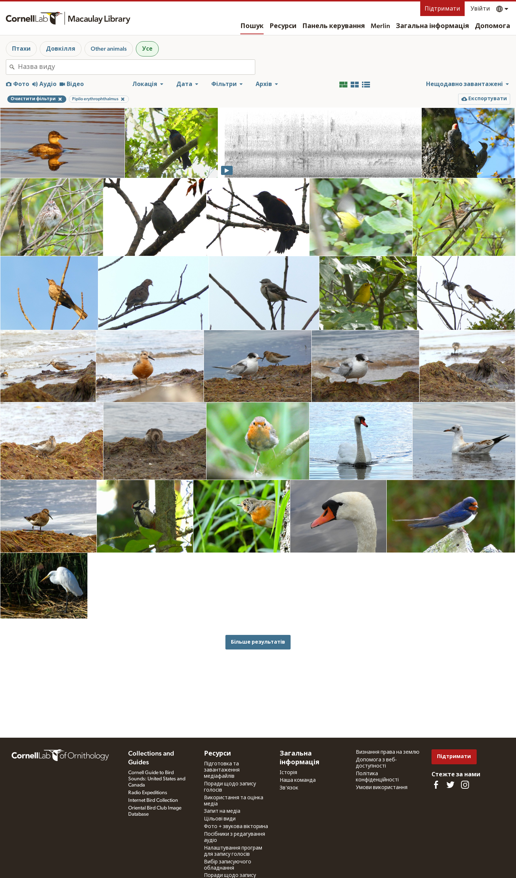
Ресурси (282, 26)
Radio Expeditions (147, 792)
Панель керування (333, 26)
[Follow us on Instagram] (465, 784)
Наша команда (298, 780)
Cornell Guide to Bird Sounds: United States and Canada (156, 779)
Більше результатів (258, 642)
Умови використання (381, 787)
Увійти (480, 9)
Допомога (492, 26)
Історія (288, 772)
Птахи (21, 49)
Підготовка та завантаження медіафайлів (222, 770)
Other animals (109, 49)
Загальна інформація (432, 26)
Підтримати (442, 9)
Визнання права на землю (388, 752)
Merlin (380, 26)
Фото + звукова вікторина (236, 826)
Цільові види (220, 819)
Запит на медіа (222, 811)
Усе (147, 49)
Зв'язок (289, 788)
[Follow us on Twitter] (450, 784)
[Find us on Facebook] (436, 784)
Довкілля (60, 49)
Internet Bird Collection (153, 800)
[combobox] (136, 67)
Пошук (252, 26)
